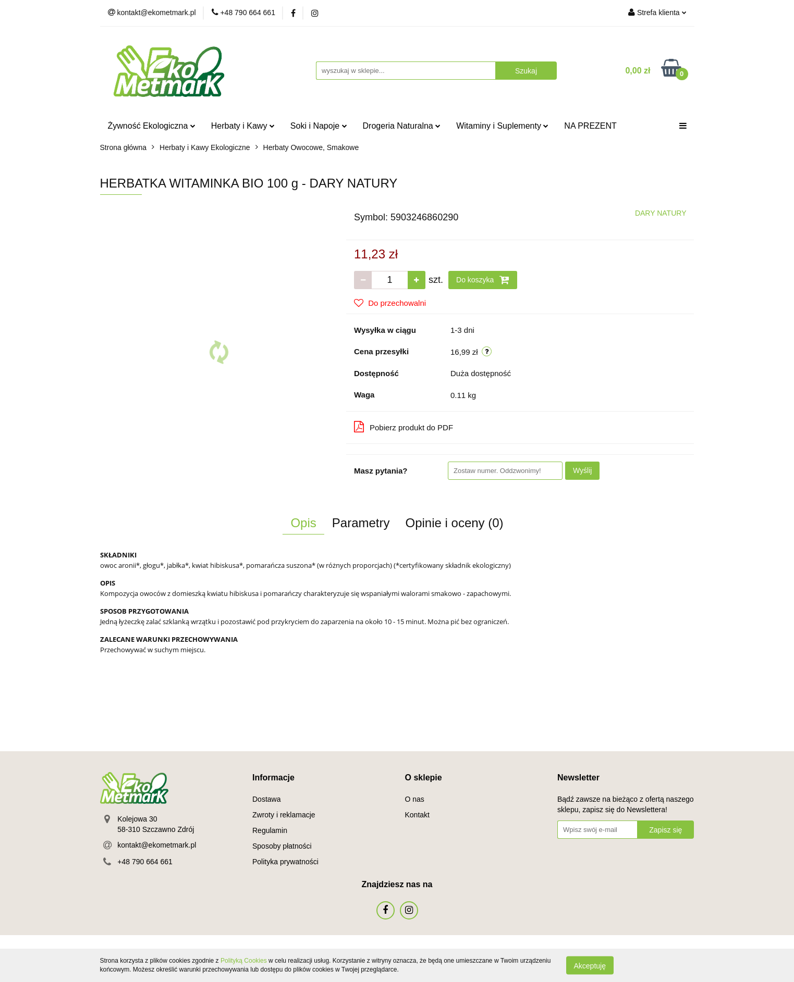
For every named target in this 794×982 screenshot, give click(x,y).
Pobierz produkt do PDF (403, 426)
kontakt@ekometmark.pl (156, 845)
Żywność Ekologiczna (152, 125)
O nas (414, 799)
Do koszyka (482, 280)
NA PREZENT (590, 125)
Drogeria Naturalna (402, 125)
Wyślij (582, 470)
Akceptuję (590, 965)
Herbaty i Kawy (243, 125)
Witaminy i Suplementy (502, 125)
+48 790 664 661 (145, 861)
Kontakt (417, 815)
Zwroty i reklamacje (283, 815)
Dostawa (266, 799)
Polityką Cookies (244, 960)
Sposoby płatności (282, 846)
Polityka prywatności (285, 861)
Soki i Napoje (318, 125)
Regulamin (269, 830)
